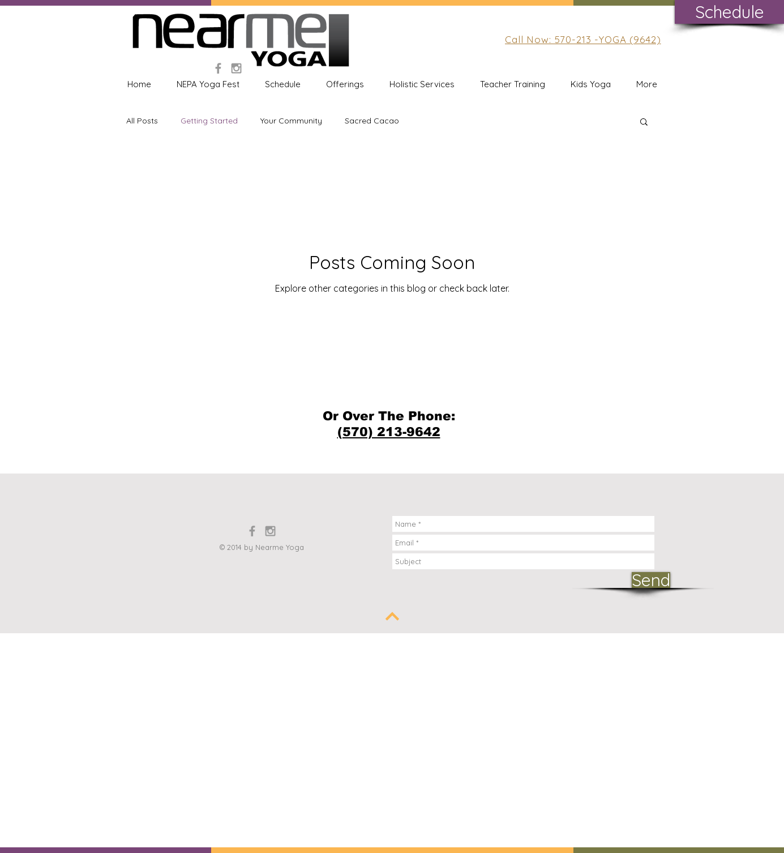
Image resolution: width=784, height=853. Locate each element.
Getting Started (209, 121)
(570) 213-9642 (388, 432)
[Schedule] (729, 12)
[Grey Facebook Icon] (218, 68)
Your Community (291, 121)
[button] (644, 123)
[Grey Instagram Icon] (236, 68)
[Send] (651, 580)
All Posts (142, 121)
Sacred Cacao (372, 121)
